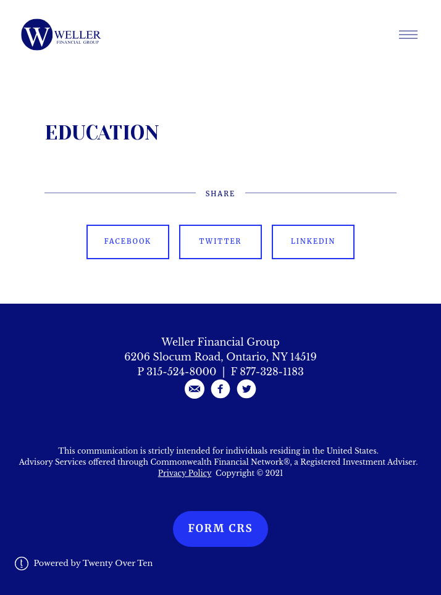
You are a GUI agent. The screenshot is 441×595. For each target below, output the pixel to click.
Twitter (221, 241)
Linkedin (313, 241)
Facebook (127, 241)
